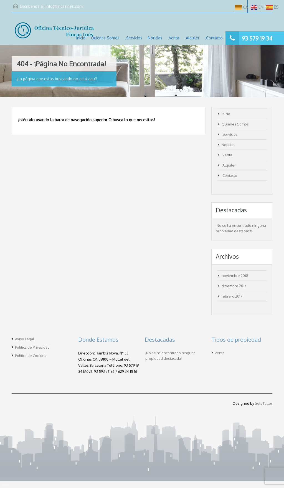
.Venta (173, 38)
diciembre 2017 (234, 286)
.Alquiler (192, 38)
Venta (219, 353)
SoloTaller (263, 403)
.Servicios (133, 38)
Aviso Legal (24, 339)
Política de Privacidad (32, 347)
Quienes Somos (105, 38)
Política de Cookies (30, 355)
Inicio (80, 38)
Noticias (155, 38)
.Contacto (214, 38)
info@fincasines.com (64, 6)
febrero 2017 (232, 296)
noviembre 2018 (235, 275)
